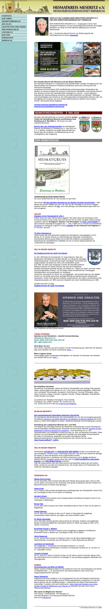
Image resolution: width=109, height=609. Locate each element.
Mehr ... (70, 350)
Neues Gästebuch (41, 577)
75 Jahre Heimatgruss (42, 233)
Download (37, 226)
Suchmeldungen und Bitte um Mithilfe (49, 567)
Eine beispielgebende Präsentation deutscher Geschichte (56, 415)
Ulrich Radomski (40, 536)
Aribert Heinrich (40, 511)
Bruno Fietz (38, 504)
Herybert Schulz (40, 496)
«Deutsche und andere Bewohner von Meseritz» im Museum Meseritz (68, 419)
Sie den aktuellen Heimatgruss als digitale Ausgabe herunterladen (69, 203)
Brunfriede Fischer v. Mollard (45, 529)
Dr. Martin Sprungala (42, 519)
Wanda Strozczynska (42, 479)
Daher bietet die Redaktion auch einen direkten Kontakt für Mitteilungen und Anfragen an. (66, 585)
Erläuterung (46, 598)
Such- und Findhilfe (90, 222)
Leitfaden (69, 226)
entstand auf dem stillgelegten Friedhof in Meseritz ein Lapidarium (67, 429)
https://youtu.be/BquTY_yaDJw (46, 440)
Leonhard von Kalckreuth (44, 544)
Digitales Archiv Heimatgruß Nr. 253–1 (49, 216)
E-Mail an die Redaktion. (68, 404)
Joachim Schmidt (41, 553)
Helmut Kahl (39, 489)
